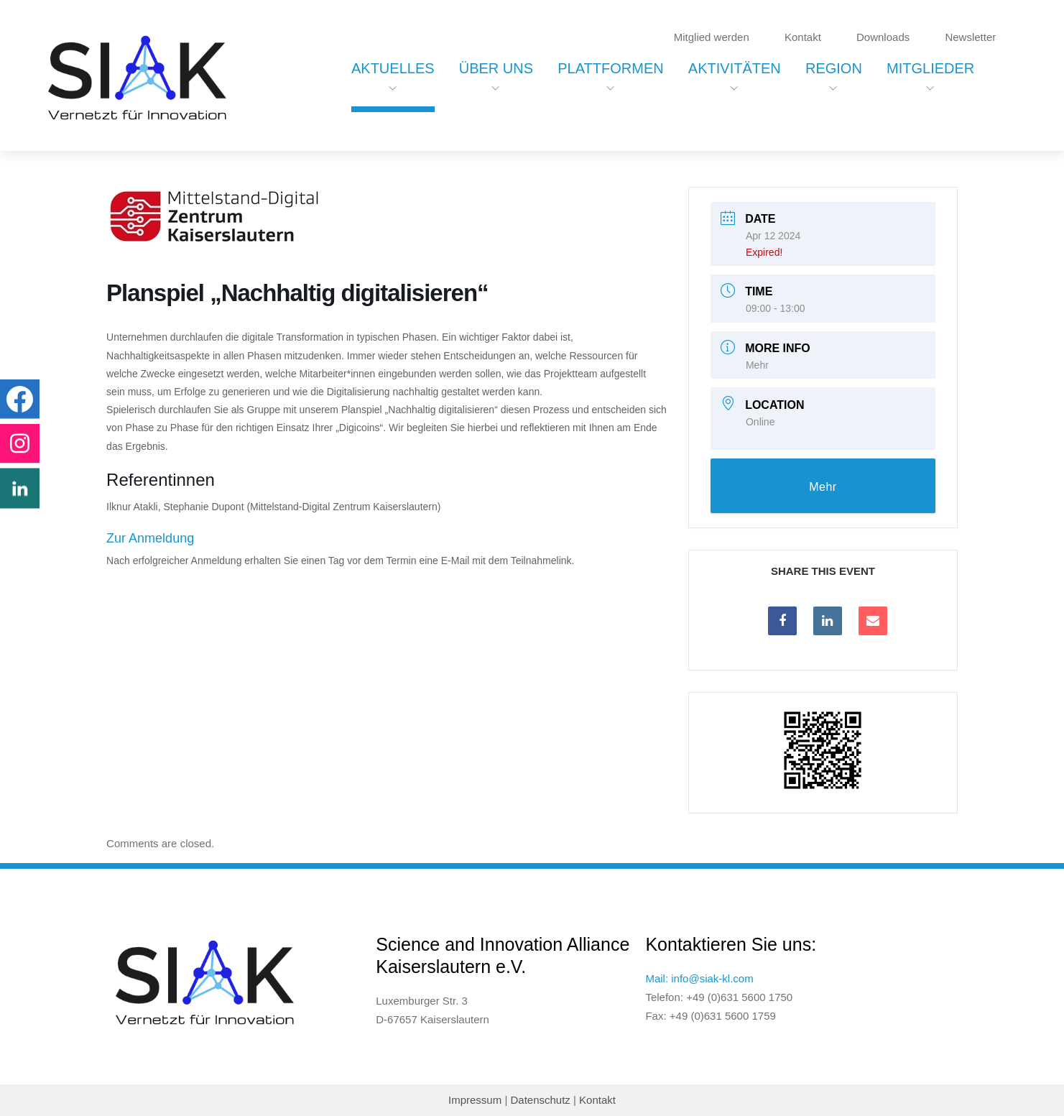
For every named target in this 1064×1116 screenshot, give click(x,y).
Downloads (883, 37)
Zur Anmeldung (150, 538)
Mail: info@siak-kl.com (699, 978)
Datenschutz (540, 1100)
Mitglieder (930, 68)
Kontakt (803, 37)
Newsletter (970, 37)
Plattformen (610, 68)
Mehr (757, 365)
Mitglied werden (711, 37)
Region (833, 68)
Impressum (474, 1100)
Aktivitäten (734, 68)
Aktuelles (393, 68)
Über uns (496, 68)
